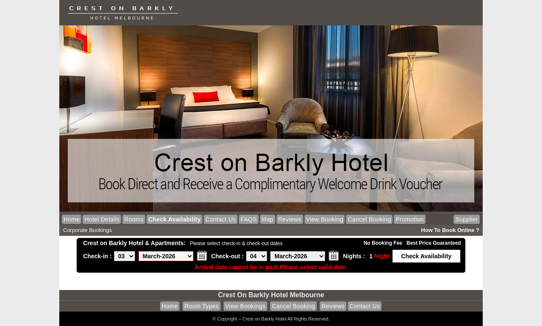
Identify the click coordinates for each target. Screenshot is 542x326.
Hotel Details (101, 219)
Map (268, 219)
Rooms (134, 219)
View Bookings (245, 306)
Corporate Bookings (87, 230)
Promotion (409, 219)
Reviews (289, 219)
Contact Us (220, 219)
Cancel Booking (369, 219)
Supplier (466, 219)
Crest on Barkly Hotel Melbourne (271, 294)
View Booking (324, 219)
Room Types (201, 306)
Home (72, 219)
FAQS (249, 219)
